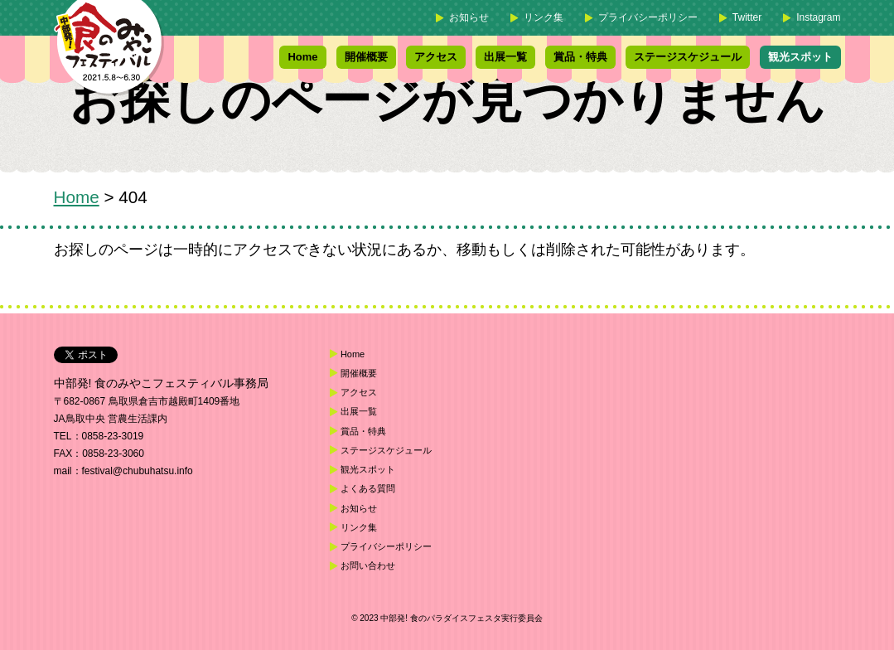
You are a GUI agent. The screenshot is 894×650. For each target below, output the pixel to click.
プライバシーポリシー (648, 17)
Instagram (818, 17)
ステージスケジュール (688, 57)
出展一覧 (505, 57)
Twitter (746, 17)
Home (302, 57)
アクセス (435, 57)
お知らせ (469, 17)
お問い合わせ (368, 565)
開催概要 (366, 57)
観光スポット (800, 57)
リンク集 (543, 17)
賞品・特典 (580, 57)
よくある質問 (368, 488)
